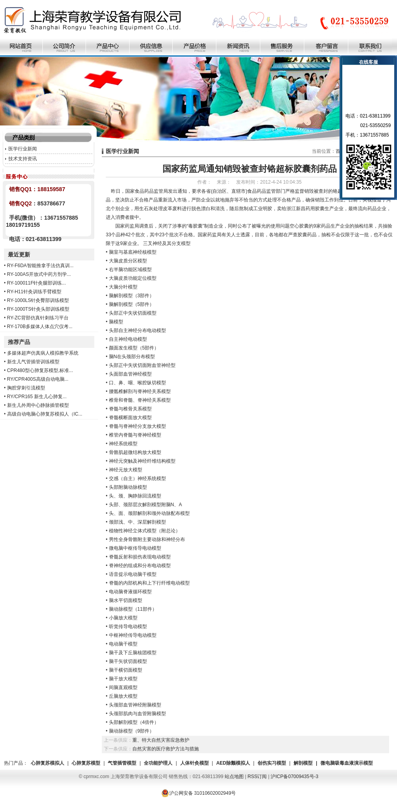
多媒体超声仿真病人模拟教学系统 (42, 353)
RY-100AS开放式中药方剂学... (39, 274)
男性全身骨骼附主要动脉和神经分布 (147, 539)
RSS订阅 (257, 776)
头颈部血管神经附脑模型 (135, 705)
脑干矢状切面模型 (128, 661)
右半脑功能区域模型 (130, 269)
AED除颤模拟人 (233, 763)
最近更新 (19, 254)
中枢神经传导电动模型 (133, 635)
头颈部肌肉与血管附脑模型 (137, 713)
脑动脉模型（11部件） (133, 609)
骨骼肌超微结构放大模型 (135, 452)
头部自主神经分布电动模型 (137, 330)
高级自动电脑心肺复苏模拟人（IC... (44, 414)
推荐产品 (19, 342)
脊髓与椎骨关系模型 (130, 409)
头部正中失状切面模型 (133, 313)
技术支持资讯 (22, 158)
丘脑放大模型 (123, 696)
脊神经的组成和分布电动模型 (140, 565)
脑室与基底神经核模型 (133, 252)
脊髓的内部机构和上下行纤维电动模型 (149, 583)
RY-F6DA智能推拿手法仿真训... (40, 265)
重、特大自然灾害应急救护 (160, 740)
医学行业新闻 (22, 149)
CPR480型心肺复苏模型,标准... (40, 370)
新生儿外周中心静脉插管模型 (38, 405)
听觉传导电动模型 (128, 626)
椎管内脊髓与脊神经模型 (135, 435)
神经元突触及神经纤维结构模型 (142, 461)
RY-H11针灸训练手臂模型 (34, 291)
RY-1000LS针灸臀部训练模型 (38, 300)
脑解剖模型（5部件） (132, 304)
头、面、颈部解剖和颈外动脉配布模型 (149, 513)
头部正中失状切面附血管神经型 (142, 365)
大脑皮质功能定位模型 (133, 278)
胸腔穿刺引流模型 (26, 388)
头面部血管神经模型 (130, 374)
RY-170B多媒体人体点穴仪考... (40, 326)
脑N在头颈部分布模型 (132, 356)
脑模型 (116, 322)
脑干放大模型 (123, 679)
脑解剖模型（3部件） (132, 295)
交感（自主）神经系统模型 (137, 478)
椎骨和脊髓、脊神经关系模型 (140, 400)
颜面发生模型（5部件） (134, 348)
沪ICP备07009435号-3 (294, 776)
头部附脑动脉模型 (128, 487)
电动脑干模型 (123, 644)
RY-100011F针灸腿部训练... (36, 283)
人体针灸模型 (194, 763)
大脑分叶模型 (123, 287)
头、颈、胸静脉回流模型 (135, 496)
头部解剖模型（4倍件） (134, 722)
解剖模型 (303, 763)
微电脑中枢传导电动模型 (135, 548)
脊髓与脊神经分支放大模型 (137, 426)
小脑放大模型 (123, 618)
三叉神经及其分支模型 (167, 243)
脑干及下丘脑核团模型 (133, 652)
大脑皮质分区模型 (128, 261)
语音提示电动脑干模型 (133, 574)
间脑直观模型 (123, 687)
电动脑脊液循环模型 (130, 591)
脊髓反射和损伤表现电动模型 (140, 557)
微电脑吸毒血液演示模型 (347, 763)
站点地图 (234, 776)
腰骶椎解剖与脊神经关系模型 (140, 391)
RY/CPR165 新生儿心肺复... (37, 396)
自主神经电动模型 (128, 339)
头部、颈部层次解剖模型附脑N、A (145, 504)
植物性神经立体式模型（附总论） (144, 531)
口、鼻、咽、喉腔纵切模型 (137, 382)
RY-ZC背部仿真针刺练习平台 (38, 318)
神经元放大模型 (125, 470)
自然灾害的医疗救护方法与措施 (165, 749)
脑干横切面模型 (125, 670)
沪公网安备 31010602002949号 (198, 793)
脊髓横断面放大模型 (130, 417)
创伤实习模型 (272, 763)
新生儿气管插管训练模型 (33, 362)
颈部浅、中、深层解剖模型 (137, 522)
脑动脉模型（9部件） (132, 731)
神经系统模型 (123, 443)
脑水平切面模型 (125, 600)
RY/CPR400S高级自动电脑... (38, 379)
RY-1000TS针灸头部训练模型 (38, 309)
